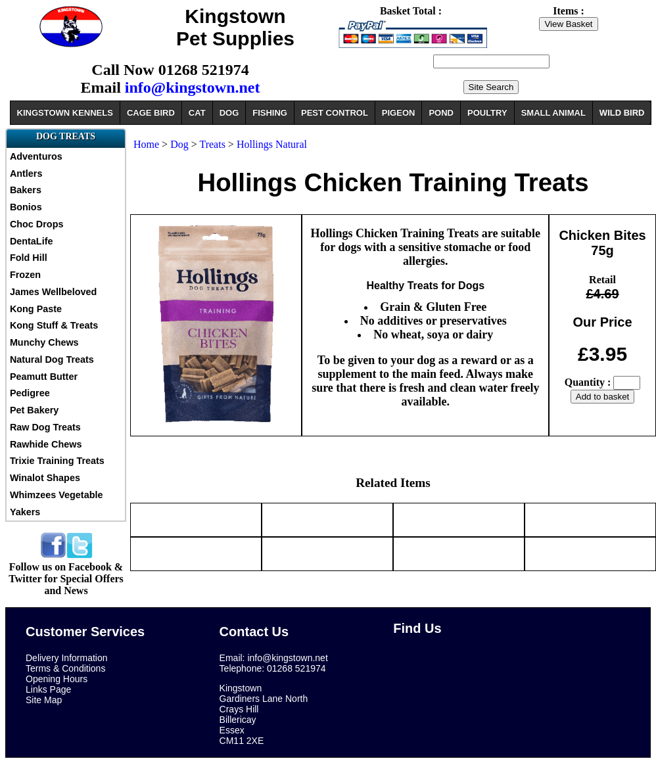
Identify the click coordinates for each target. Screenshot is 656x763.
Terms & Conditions (65, 668)
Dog (179, 144)
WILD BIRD (622, 113)
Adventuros (36, 156)
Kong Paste (36, 309)
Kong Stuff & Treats (54, 325)
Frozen (25, 274)
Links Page (48, 689)
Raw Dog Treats (45, 427)
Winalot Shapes (45, 478)
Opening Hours (56, 679)
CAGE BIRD (151, 113)
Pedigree (30, 393)
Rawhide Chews (46, 444)
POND (441, 113)
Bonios (26, 207)
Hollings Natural (272, 144)
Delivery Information (67, 658)
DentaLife (31, 241)
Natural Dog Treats (52, 359)
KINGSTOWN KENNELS (65, 113)
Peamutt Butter (44, 376)
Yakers (25, 512)
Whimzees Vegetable (56, 495)
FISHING (269, 113)
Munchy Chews (44, 342)
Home (146, 144)
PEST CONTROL (334, 113)
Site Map (44, 700)
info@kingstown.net (192, 87)
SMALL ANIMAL (553, 113)
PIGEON (398, 113)
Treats (213, 144)
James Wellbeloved (53, 292)
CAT (197, 113)
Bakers (25, 190)
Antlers (26, 173)
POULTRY (487, 113)
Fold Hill (28, 257)
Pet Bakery (34, 410)
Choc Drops (37, 224)
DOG (229, 113)
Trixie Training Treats (57, 460)
